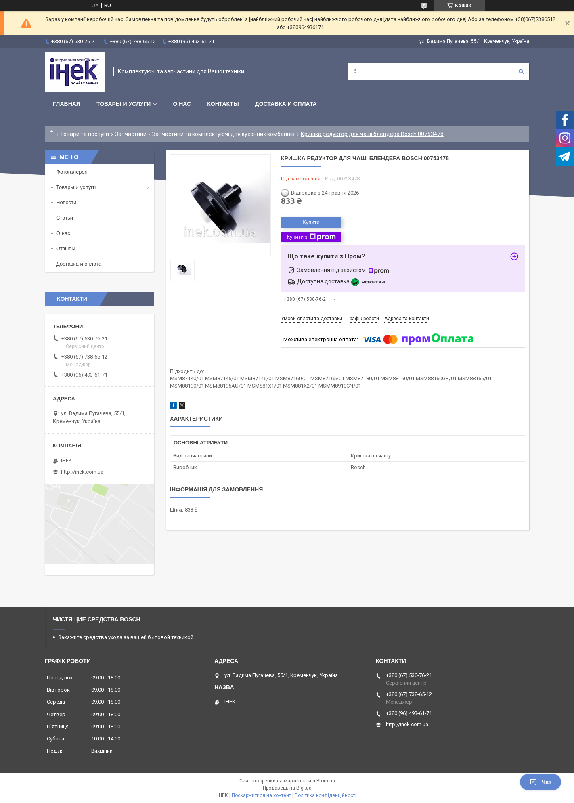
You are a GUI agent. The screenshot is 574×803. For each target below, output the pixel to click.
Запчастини (131, 134)
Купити (311, 222)
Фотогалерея (72, 172)
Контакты (223, 104)
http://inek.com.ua (82, 472)
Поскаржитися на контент (261, 795)
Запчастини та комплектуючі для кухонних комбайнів (223, 134)
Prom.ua (325, 781)
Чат (540, 782)
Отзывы (65, 248)
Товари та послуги (84, 134)
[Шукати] (521, 71)
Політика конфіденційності (325, 795)
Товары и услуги (123, 104)
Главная (66, 104)
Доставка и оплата (286, 104)
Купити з (311, 237)
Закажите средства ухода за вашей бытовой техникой (125, 637)
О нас (182, 104)
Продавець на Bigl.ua (287, 788)
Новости (66, 202)
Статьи (64, 218)
